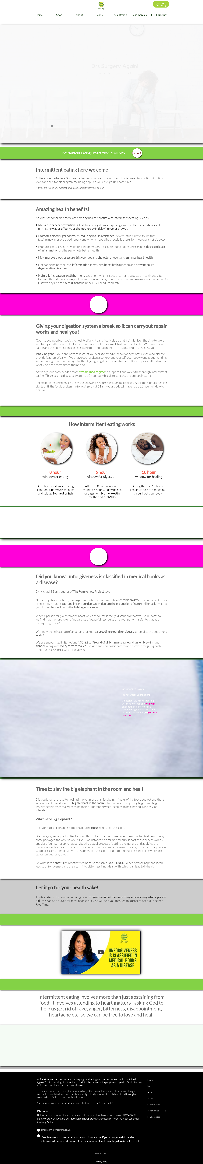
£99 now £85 (128, 304)
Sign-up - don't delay (64, 304)
